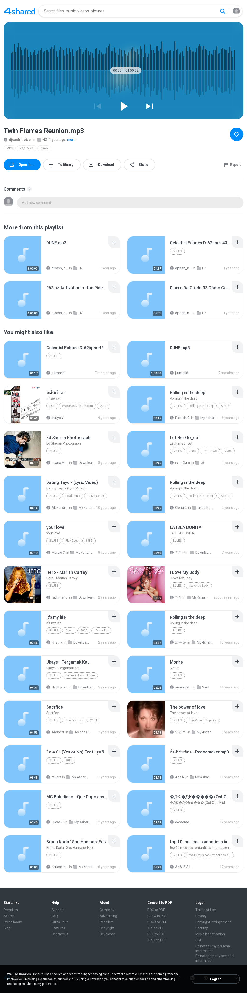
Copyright (107, 928)
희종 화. (178, 642)
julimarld (55, 373)
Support (58, 910)
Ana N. (177, 777)
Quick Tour (60, 922)
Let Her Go (210, 451)
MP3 (10, 148)
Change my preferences (42, 984)
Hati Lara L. (57, 687)
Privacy (200, 916)
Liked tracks (203, 508)
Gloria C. (178, 508)
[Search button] (222, 11)
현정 (176, 597)
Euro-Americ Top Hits (203, 720)
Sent (203, 687)
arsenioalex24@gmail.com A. (181, 687)
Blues (44, 148)
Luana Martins (57, 463)
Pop (52, 406)
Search (9, 916)
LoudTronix (72, 495)
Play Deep (71, 540)
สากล (192, 451)
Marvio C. (56, 552)
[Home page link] (19, 11)
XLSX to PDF (156, 940)
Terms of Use (205, 910)
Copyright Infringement (213, 922)
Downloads (84, 463)
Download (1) (84, 597)
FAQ (55, 916)
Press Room (13, 922)
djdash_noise (17, 140)
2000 (84, 630)
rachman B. (57, 597)
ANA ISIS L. (181, 867)
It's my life (101, 630)
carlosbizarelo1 (57, 867)
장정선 (177, 552)
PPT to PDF (156, 934)
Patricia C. (180, 418)
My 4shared (206, 418)
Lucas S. (55, 822)
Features (58, 928)
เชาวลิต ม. (180, 463)
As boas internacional (80, 732)
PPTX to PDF (157, 916)
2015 (68, 760)
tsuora (54, 777)
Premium (11, 910)
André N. (55, 732)
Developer (107, 934)
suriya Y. (55, 418)
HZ (42, 140)
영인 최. (178, 732)
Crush (69, 630)
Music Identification (210, 934)
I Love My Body (199, 585)
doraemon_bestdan (181, 822)
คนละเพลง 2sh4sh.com (77, 406)
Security (201, 928)
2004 (93, 720)
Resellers (107, 922)
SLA (198, 940)
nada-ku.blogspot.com (80, 675)
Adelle (225, 406)
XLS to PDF (155, 928)
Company (107, 910)
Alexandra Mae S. (57, 508)
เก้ (199, 463)
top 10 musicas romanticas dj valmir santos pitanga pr (211, 855)
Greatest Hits (74, 720)
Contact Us (60, 934)
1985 (89, 540)
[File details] (22, 255)
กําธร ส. (54, 642)
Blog (7, 928)
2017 (103, 406)
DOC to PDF (156, 910)
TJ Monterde (95, 495)
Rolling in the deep (201, 406)
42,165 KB (26, 148)
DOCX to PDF (157, 922)
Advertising (108, 916)
